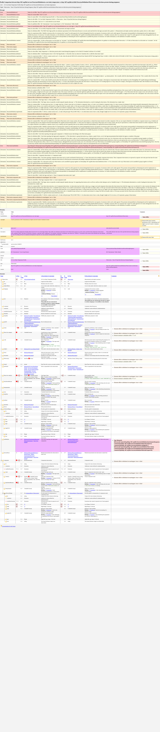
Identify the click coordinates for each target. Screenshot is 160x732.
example (92, 342)
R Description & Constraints (91, 276)
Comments (114, 276)
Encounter (31, 355)
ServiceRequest (27, 320)
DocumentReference (33, 452)
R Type (69, 276)
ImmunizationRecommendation (31, 317)
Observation (70, 279)
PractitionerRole (27, 370)
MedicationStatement (28, 324)
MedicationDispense (29, 323)
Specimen (31, 404)
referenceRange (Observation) (32, 493)
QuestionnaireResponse (34, 439)
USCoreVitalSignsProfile (29, 279)
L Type (25, 276)
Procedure (36, 324)
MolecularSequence (28, 440)
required (49, 329)
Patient (74, 369)
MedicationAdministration (34, 321)
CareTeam (70, 369)
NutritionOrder (36, 318)
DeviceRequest (37, 315)
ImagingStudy (34, 326)
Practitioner (74, 366)
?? (45, 290)
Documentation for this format (7, 526)
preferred (49, 290)
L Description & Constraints (47, 276)
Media (32, 454)
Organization (78, 367)
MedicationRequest (28, 318)
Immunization (27, 326)
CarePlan (31, 315)
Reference (26, 315)
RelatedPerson (80, 369)
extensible (49, 341)
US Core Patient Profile (34, 348)
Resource (31, 352)
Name (1, 276)
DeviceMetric (36, 406)
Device (30, 406)
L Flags (17, 276)
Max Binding (54, 295)
